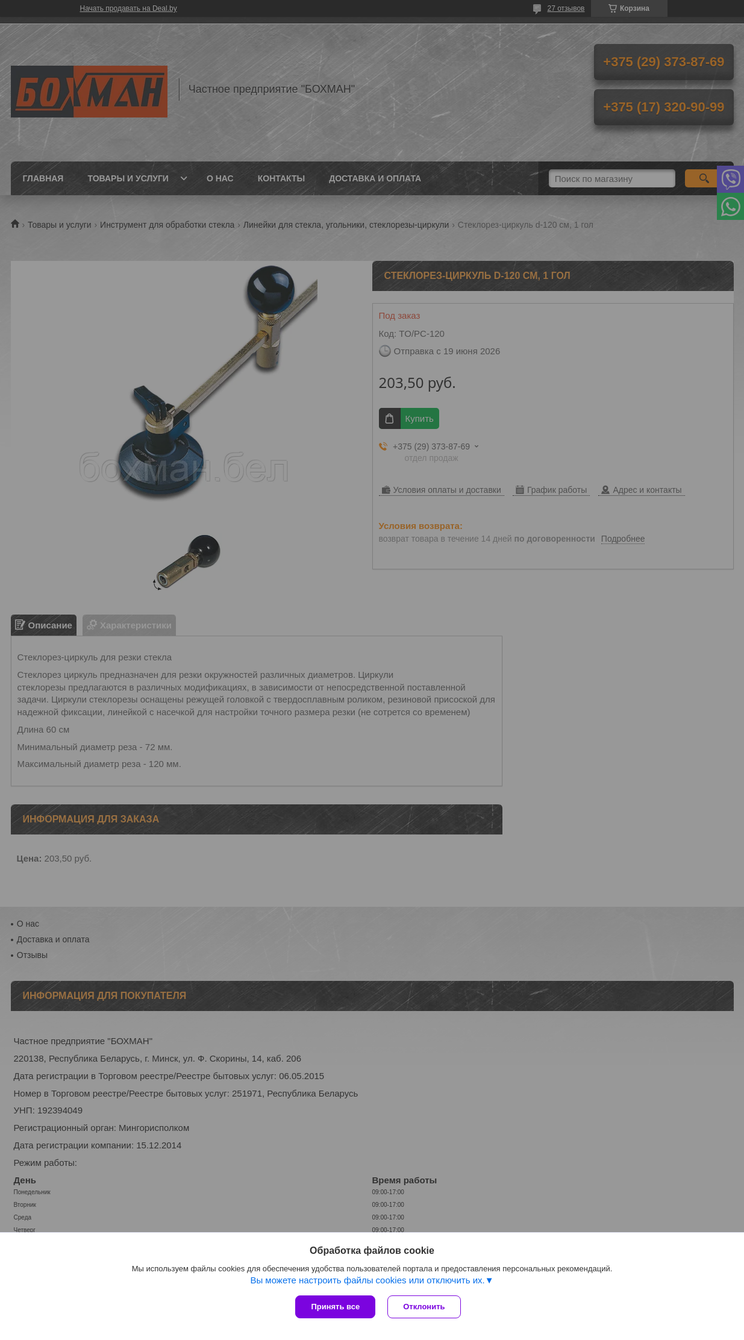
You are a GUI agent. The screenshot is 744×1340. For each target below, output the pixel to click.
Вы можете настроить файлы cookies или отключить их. (367, 1280)
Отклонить (424, 1306)
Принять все (335, 1306)
